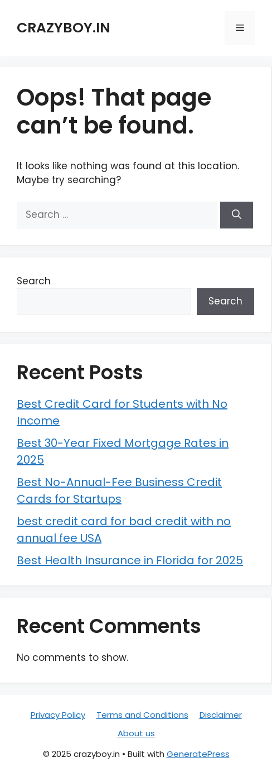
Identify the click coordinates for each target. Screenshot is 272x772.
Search (34, 281)
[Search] (236, 215)
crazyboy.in (63, 27)
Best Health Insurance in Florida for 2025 (130, 560)
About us (136, 733)
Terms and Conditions (142, 715)
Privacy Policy (58, 715)
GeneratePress (198, 754)
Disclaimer (221, 715)
